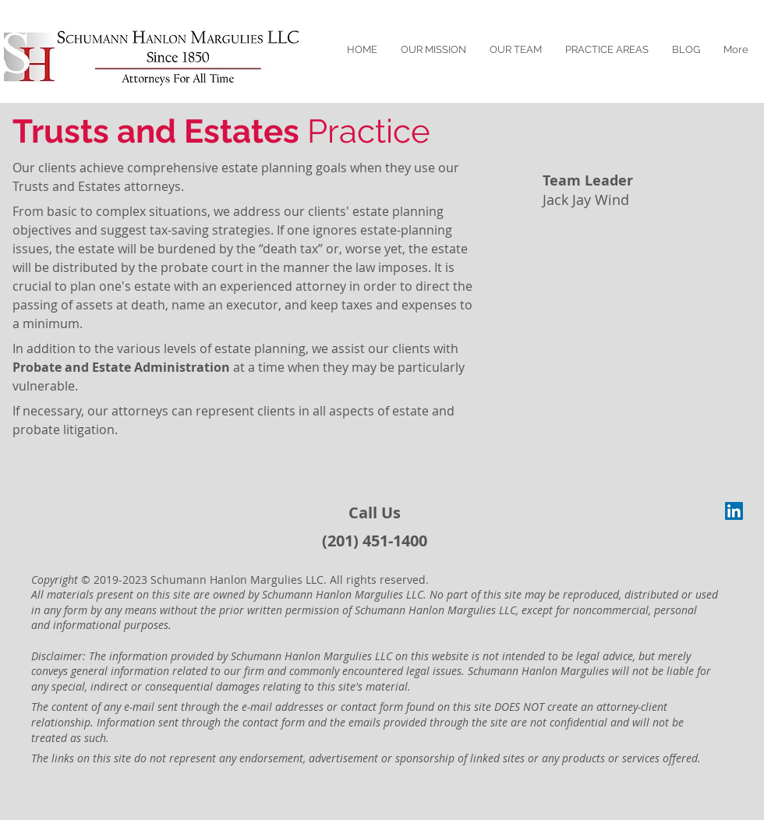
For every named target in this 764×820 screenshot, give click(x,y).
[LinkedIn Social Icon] (734, 511)
